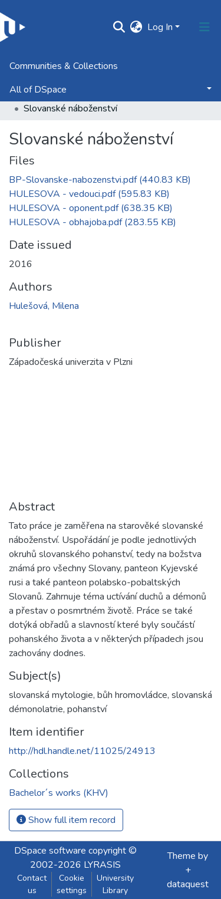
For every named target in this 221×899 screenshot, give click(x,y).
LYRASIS (102, 864)
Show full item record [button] (66, 820)
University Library (115, 884)
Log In (160, 27)
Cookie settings (72, 884)
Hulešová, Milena (44, 305)
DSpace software (50, 850)
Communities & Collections (63, 66)
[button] (136, 27)
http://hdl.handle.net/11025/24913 (82, 751)
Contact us (32, 884)
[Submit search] (119, 27)
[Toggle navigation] (204, 27)
